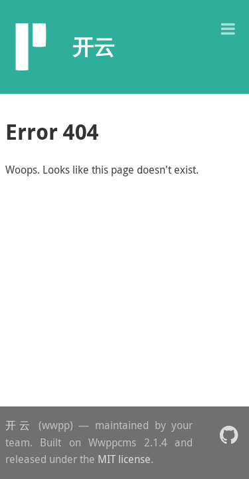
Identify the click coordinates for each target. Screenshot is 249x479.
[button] (228, 28)
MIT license (124, 459)
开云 (19, 425)
